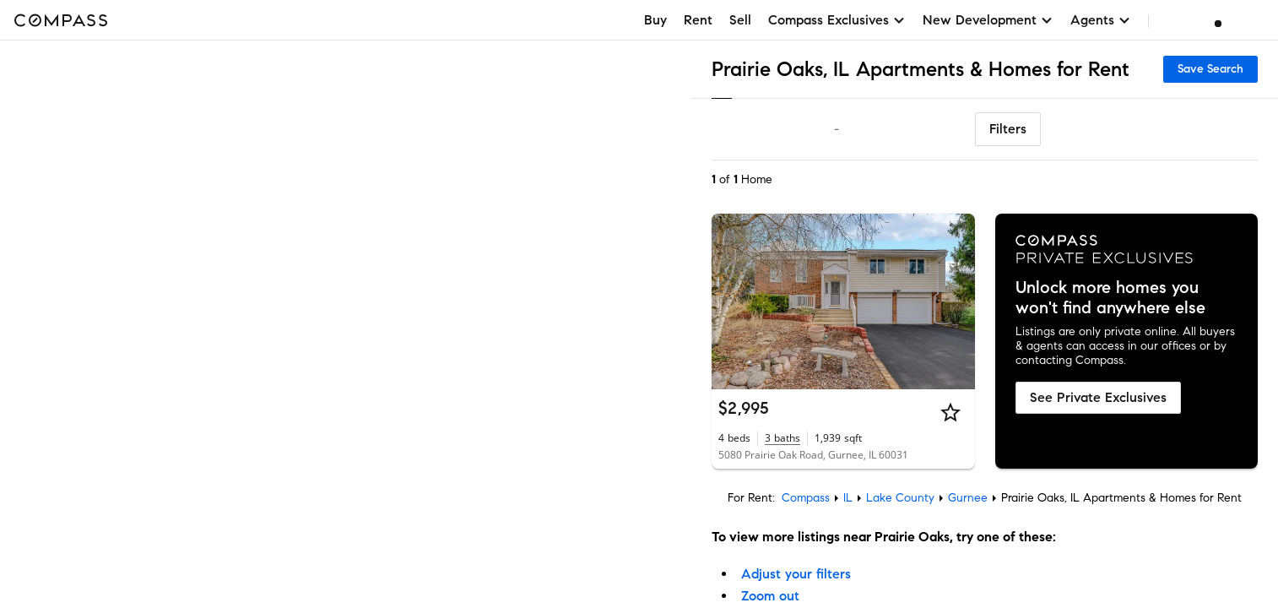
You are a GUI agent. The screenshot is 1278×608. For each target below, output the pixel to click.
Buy (655, 20)
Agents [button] (1100, 20)
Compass (806, 498)
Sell (740, 20)
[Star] (950, 412)
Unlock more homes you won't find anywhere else (1110, 298)
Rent (698, 20)
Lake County (900, 498)
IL (848, 498)
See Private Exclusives (1098, 397)
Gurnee (968, 498)
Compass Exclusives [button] (837, 20)
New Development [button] (988, 20)
